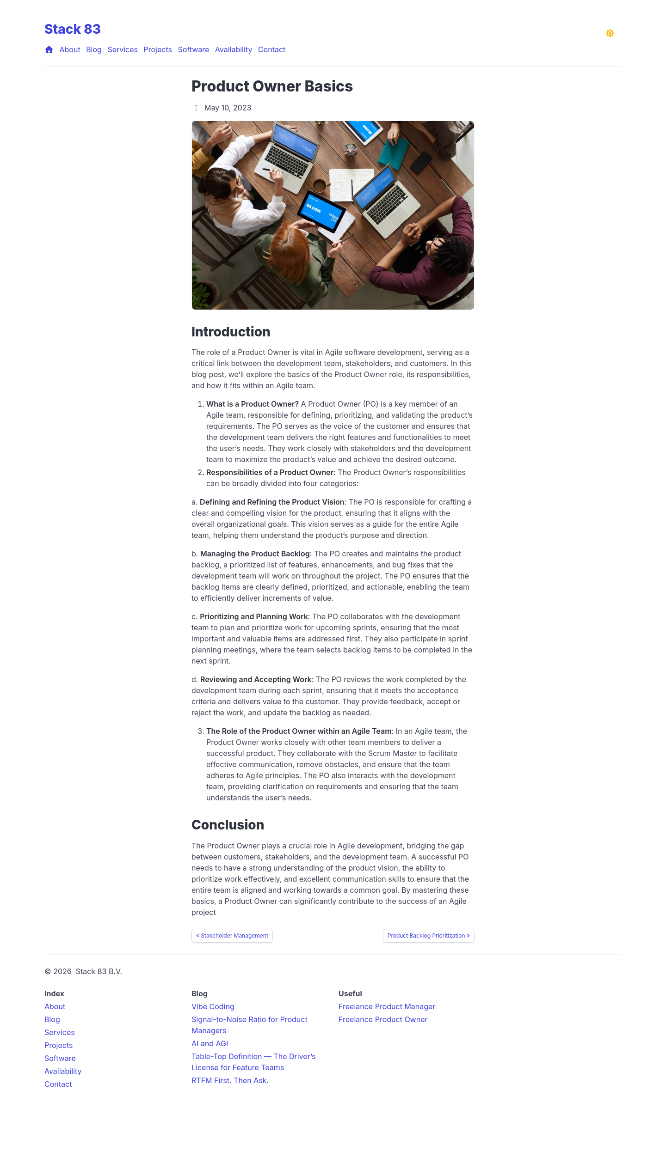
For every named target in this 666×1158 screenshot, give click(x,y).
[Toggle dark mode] (610, 33)
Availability (234, 49)
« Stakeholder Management (232, 935)
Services (122, 49)
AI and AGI (209, 1043)
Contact (271, 49)
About (70, 49)
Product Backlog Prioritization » (429, 935)
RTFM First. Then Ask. (230, 1080)
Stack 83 (72, 29)
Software (193, 49)
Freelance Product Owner (383, 1019)
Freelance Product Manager (387, 1006)
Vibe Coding (212, 1006)
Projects (158, 49)
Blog (94, 49)
